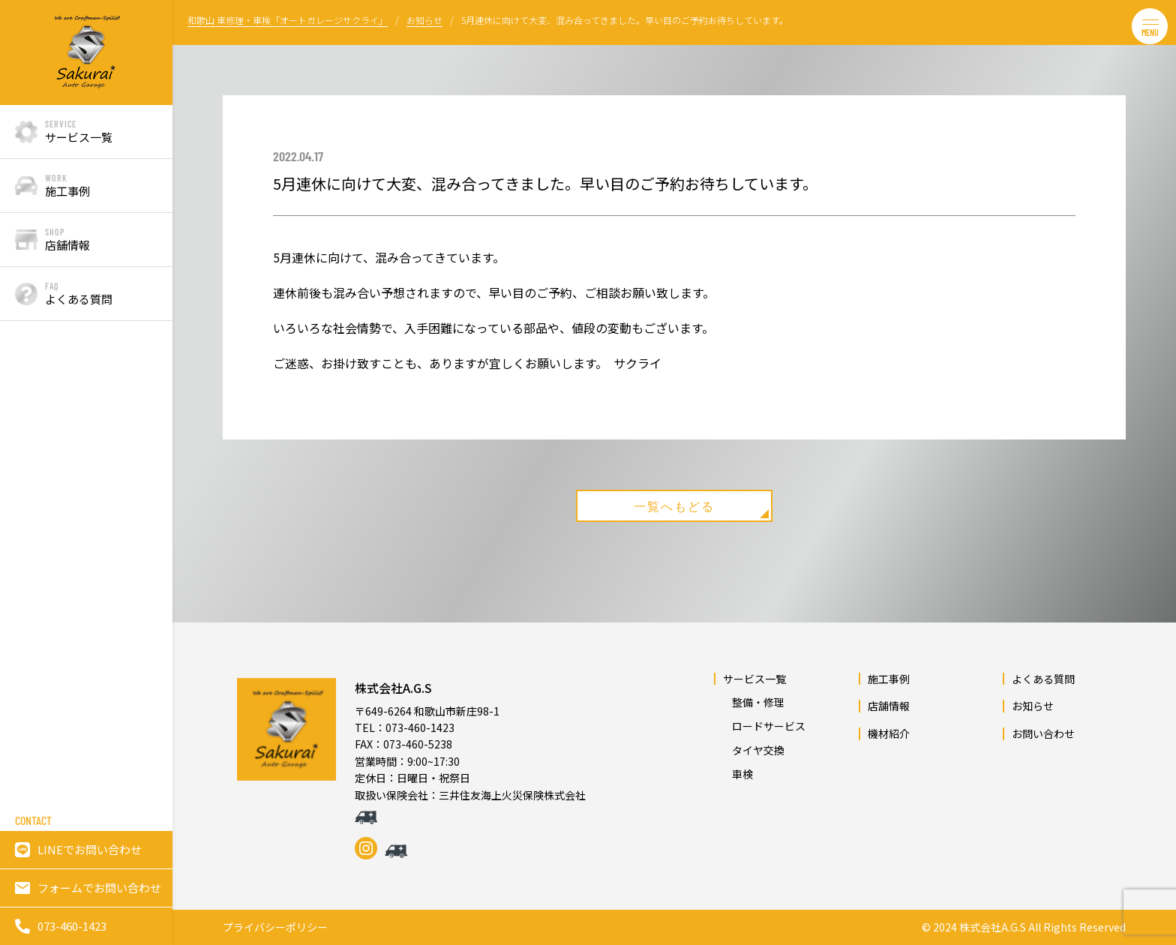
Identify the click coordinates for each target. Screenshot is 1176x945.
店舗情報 (889, 706)
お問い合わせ (1043, 733)
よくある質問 (1043, 678)
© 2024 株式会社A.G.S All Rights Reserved (1024, 927)
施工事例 (889, 678)
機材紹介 (889, 733)
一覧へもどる (703, 508)
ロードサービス (764, 726)
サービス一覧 (754, 678)
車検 (737, 774)
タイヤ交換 (753, 750)
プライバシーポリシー (275, 927)
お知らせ (1033, 706)
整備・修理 (753, 702)
